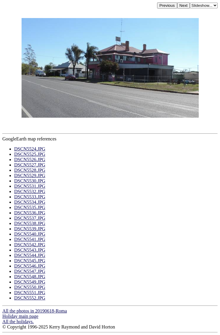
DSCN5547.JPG (29, 271)
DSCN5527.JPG (29, 164)
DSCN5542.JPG (29, 244)
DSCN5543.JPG (29, 250)
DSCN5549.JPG (29, 281)
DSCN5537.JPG (29, 218)
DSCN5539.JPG (29, 228)
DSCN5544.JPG (29, 255)
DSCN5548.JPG (29, 276)
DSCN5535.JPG (29, 207)
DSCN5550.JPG (29, 287)
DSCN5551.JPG (29, 292)
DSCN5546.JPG (29, 265)
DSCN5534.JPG (29, 202)
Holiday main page (20, 316)
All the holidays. (18, 321)
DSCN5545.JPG (29, 260)
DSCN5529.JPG (29, 175)
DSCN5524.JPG (29, 148)
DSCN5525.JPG (29, 154)
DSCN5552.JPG (29, 297)
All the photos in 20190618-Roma (34, 310)
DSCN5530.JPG (29, 180)
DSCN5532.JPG (29, 191)
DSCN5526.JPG (29, 159)
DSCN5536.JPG (29, 212)
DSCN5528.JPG (29, 170)
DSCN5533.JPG (29, 196)
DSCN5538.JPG (29, 223)
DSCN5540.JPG (29, 234)
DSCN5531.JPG (29, 186)
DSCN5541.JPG (29, 239)
